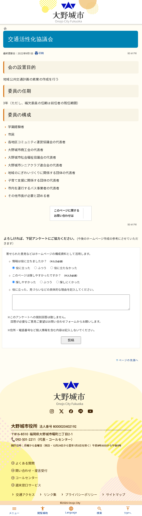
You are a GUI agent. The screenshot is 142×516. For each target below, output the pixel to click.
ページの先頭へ (128, 360)
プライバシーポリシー (81, 495)
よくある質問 (25, 463)
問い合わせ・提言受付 (31, 471)
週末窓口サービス (28, 485)
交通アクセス (25, 495)
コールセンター (26, 478)
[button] (14, 510)
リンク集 (50, 495)
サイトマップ (115, 495)
